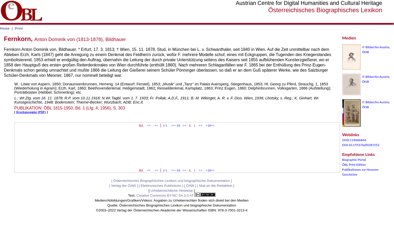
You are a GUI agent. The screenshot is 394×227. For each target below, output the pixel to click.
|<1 (165, 125)
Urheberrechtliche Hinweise (172, 190)
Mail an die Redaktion (215, 186)
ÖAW (190, 186)
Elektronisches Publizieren (161, 186)
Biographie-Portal (354, 160)
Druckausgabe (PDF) (31, 112)
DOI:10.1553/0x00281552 (360, 145)
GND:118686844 (354, 140)
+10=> (210, 125)
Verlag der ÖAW (123, 186)
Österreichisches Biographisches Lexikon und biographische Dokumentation (171, 181)
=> (156, 125)
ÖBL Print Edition (354, 165)
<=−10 (175, 125)
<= (149, 125)
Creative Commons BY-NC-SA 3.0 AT (175, 195)
